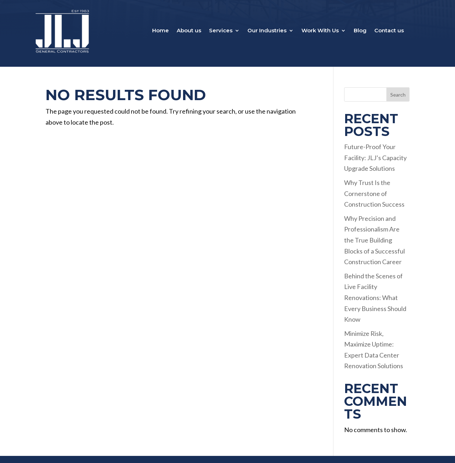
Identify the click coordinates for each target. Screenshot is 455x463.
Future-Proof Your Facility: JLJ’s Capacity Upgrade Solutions (375, 157)
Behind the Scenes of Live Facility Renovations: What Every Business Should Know (375, 297)
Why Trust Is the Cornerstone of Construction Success (374, 193)
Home (160, 31)
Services (220, 31)
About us (189, 31)
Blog (360, 31)
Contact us (389, 31)
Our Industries (267, 31)
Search (398, 95)
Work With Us (320, 31)
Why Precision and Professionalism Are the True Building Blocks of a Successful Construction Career (374, 240)
